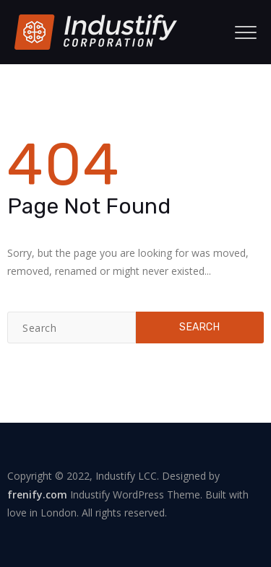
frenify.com (37, 494)
